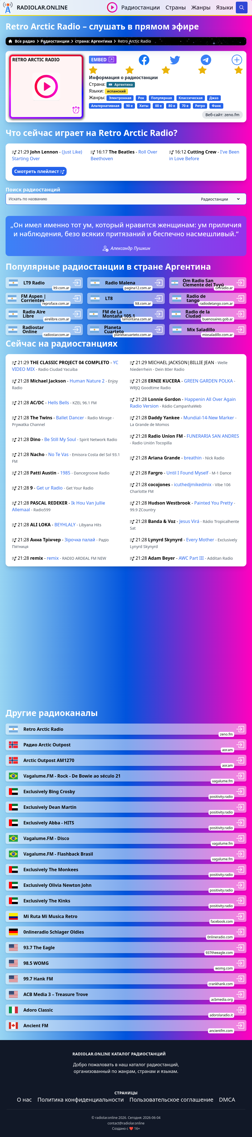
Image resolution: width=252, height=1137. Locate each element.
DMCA (227, 1099)
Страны (176, 7)
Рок (141, 98)
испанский (116, 91)
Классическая (191, 98)
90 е (129, 105)
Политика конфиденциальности (80, 1099)
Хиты (143, 105)
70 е (185, 105)
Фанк (216, 105)
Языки (224, 7)
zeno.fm (231, 114)
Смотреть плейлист (39, 171)
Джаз (214, 98)
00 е (158, 105)
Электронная (120, 98)
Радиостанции (140, 7)
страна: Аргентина (93, 41)
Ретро (200, 105)
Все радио (21, 41)
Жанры (201, 7)
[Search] (242, 7)
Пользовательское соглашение (171, 1099)
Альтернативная (105, 105)
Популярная (161, 98)
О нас (24, 1099)
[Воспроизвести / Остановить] (112, 7)
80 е (171, 105)
